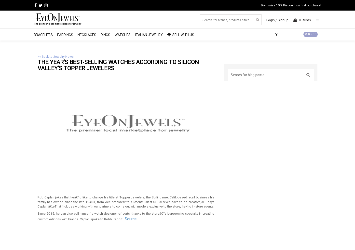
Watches (123, 35)
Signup (283, 20)
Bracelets (43, 35)
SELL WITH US (180, 35)
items (302, 20)
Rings (105, 35)
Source (131, 218)
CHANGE (310, 34)
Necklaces (87, 35)
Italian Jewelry (149, 35)
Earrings (65, 35)
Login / (271, 20)
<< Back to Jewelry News (56, 57)
